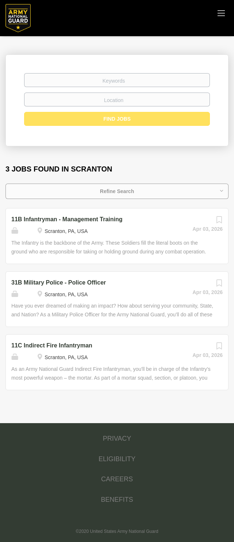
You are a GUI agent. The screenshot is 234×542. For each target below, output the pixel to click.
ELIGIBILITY (116, 459)
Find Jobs (117, 119)
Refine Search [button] (117, 191)
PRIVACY (117, 438)
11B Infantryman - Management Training (66, 219)
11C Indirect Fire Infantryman (51, 345)
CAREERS (117, 479)
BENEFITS (117, 499)
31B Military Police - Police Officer (58, 282)
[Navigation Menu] (221, 12)
